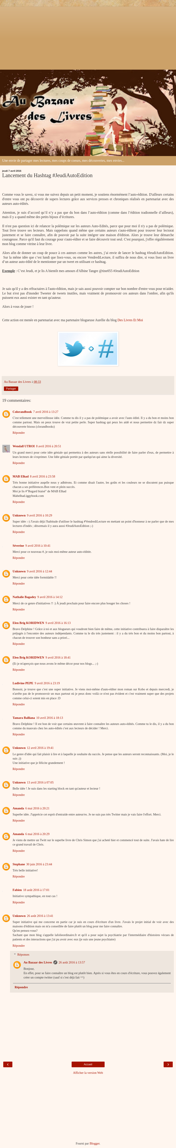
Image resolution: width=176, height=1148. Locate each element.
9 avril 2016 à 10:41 (38, 545)
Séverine (18, 545)
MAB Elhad (21, 476)
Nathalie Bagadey (24, 597)
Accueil (88, 1064)
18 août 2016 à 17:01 (36, 890)
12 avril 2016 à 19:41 (40, 748)
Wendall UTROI (24, 446)
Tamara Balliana (24, 717)
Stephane (19, 864)
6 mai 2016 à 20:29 (37, 834)
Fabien (17, 890)
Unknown (19, 515)
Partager (11, 388)
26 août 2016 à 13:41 (40, 916)
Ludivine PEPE (23, 683)
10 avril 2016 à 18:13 (49, 717)
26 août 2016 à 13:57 (72, 962)
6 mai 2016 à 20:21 (37, 808)
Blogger (95, 1143)
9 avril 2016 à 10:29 (39, 515)
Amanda (18, 808)
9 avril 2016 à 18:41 (58, 657)
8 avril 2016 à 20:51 (48, 446)
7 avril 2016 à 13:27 (45, 411)
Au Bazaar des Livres (37, 962)
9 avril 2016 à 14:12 (50, 597)
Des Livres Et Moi (130, 320)
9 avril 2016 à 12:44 (39, 571)
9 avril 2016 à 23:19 (47, 683)
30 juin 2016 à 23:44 (39, 864)
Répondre (19, 432)
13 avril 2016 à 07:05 (40, 782)
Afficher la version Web (88, 1072)
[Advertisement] (88, 37)
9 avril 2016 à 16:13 (58, 623)
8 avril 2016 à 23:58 (42, 476)
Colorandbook (22, 411)
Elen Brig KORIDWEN (28, 623)
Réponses (23, 954)
